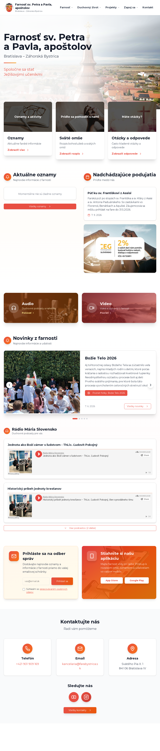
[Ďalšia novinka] (151, 385)
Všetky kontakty (80, 710)
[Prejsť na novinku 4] (84, 418)
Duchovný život (89, 7)
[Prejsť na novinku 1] (75, 418)
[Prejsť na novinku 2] (79, 418)
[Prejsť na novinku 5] (87, 418)
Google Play (137, 580)
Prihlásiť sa (62, 581)
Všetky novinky (137, 406)
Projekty (112, 7)
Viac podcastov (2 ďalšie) (80, 528)
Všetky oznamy (40, 206)
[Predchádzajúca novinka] (9, 385)
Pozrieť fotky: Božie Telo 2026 (106, 393)
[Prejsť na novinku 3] (81, 418)
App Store (112, 580)
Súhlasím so (46, 591)
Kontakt (147, 7)
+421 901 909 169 (27, 664)
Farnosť (66, 7)
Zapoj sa (131, 7)
